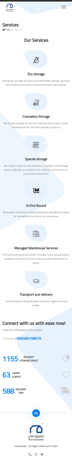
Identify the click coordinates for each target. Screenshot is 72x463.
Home (6, 30)
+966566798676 (22, 338)
